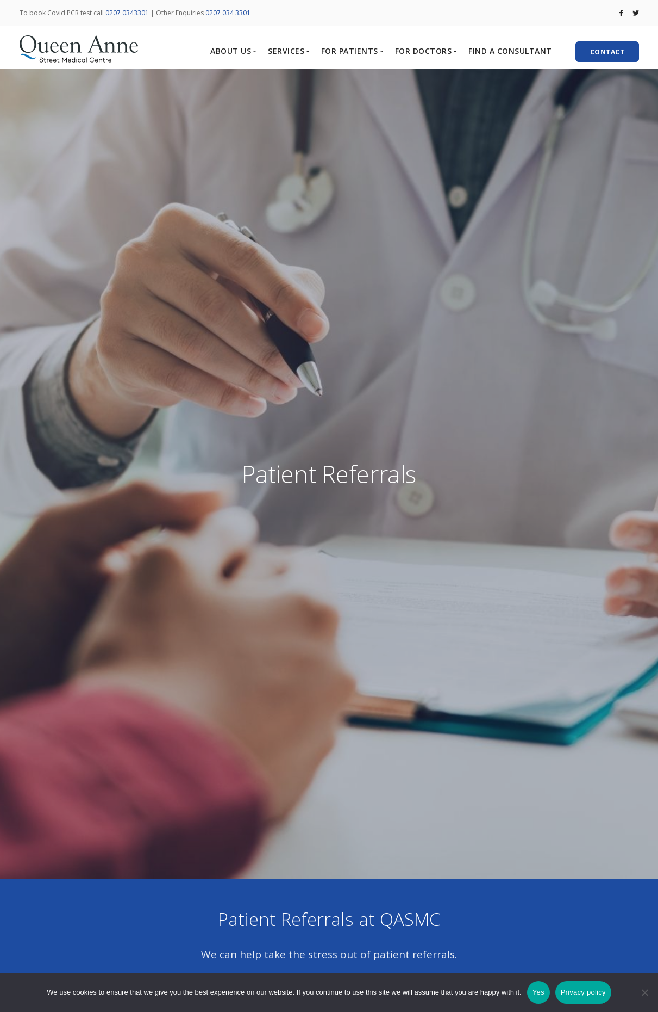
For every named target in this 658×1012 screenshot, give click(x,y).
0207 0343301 (127, 12)
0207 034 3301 (227, 12)
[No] (644, 992)
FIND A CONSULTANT (510, 51)
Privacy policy (583, 992)
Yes (538, 992)
